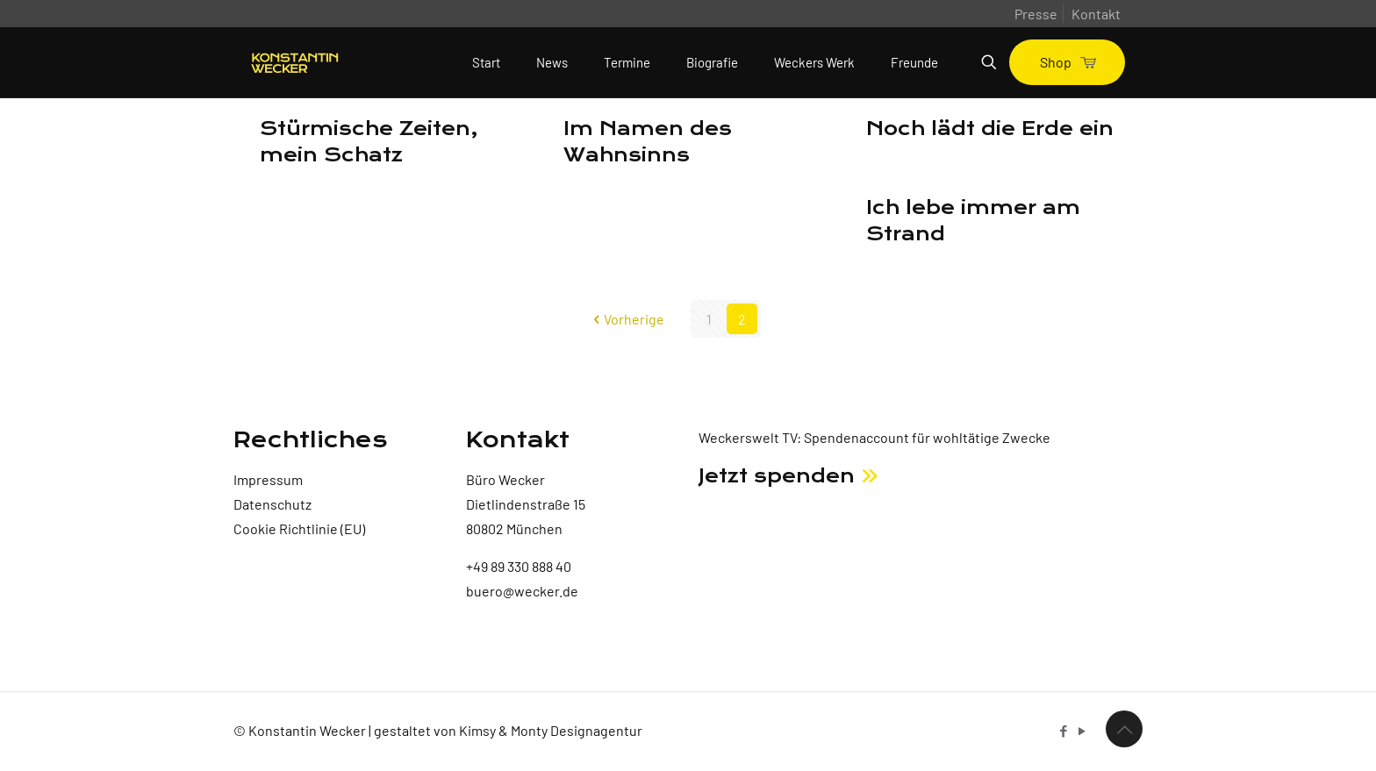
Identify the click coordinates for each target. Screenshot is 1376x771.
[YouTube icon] (1081, 731)
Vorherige (627, 319)
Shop (1067, 62)
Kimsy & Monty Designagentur (550, 730)
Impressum (268, 479)
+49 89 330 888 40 (518, 566)
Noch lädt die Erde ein (990, 129)
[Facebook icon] (1063, 731)
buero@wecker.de (522, 590)
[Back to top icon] (1124, 728)
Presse (1035, 13)
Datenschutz (272, 504)
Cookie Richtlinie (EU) (299, 528)
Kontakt (1096, 13)
